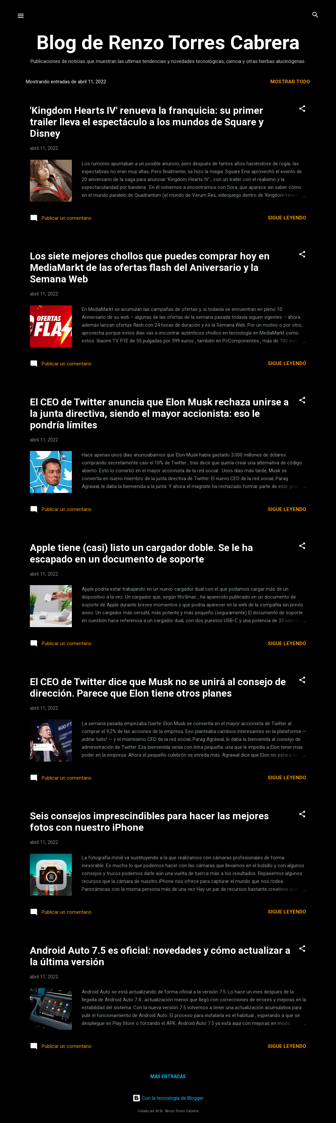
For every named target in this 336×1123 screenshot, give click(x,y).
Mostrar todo (290, 82)
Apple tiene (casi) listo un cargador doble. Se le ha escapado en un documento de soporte (141, 553)
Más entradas (168, 1076)
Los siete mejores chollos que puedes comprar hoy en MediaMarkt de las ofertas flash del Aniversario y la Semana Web (150, 267)
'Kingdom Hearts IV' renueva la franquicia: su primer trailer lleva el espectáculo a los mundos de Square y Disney (146, 122)
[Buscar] (315, 15)
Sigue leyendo (287, 218)
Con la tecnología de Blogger (168, 1098)
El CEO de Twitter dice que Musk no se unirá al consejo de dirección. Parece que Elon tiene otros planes (158, 687)
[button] (302, 109)
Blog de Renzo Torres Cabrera (168, 42)
